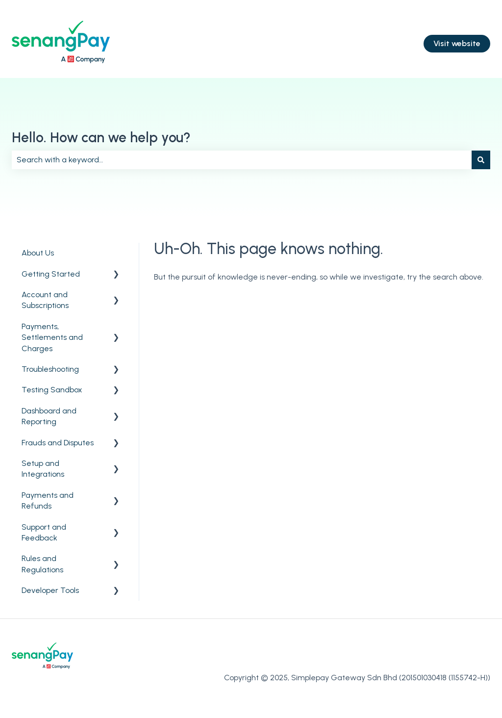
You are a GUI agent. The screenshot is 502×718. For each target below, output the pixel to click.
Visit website (456, 43)
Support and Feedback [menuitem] (44, 532)
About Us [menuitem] (38, 252)
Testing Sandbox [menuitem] (52, 389)
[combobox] (242, 160)
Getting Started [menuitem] (51, 274)
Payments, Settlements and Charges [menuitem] (52, 337)
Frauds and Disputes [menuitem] (58, 442)
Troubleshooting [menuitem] (50, 369)
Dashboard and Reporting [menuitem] (49, 416)
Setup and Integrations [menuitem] (43, 469)
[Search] (481, 160)
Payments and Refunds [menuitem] (48, 500)
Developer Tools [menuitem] (50, 590)
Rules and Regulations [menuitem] (42, 564)
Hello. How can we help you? (101, 137)
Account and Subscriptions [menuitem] (45, 300)
